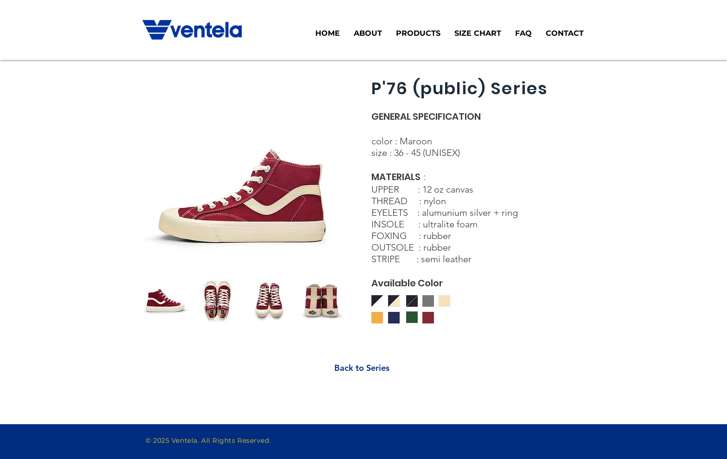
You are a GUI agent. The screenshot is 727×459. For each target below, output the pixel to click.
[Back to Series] (361, 368)
